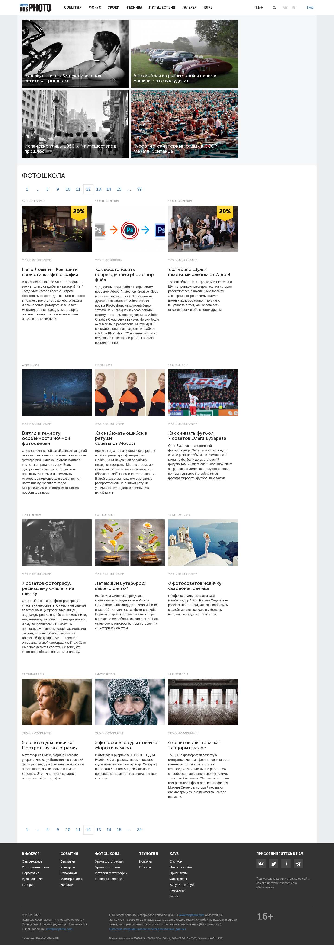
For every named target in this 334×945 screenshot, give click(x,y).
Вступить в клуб (182, 885)
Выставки (68, 861)
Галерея (189, 7)
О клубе (176, 861)
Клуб (208, 7)
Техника (134, 7)
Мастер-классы (72, 879)
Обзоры (145, 867)
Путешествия (162, 7)
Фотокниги (177, 890)
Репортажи (69, 873)
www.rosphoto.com (284, 883)
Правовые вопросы (109, 879)
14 (108, 189)
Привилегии (179, 873)
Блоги (174, 896)
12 (88, 189)
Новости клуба (181, 867)
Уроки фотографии (36, 260)
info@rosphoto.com (59, 929)
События (73, 7)
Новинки (145, 861)
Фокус (95, 7)
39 (139, 189)
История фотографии (111, 873)
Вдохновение (32, 879)
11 (78, 189)
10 (68, 189)
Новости (67, 885)
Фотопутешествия (35, 867)
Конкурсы (68, 867)
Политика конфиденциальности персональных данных (147, 929)
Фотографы (178, 879)
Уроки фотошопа (108, 260)
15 (119, 189)
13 (98, 189)
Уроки (113, 7)
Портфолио (30, 873)
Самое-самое (32, 861)
